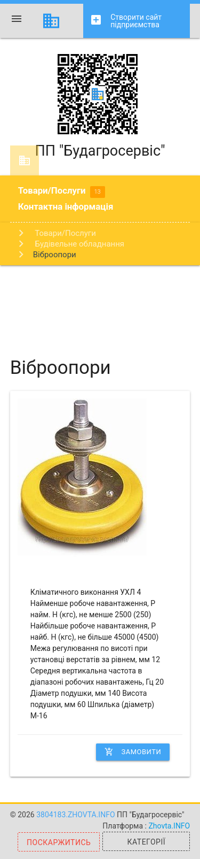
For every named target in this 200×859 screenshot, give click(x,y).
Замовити (133, 752)
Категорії (146, 842)
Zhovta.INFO (169, 826)
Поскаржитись (59, 842)
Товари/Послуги (61, 191)
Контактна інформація (66, 206)
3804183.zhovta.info (76, 814)
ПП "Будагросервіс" (100, 106)
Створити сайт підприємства (126, 21)
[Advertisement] (100, 302)
